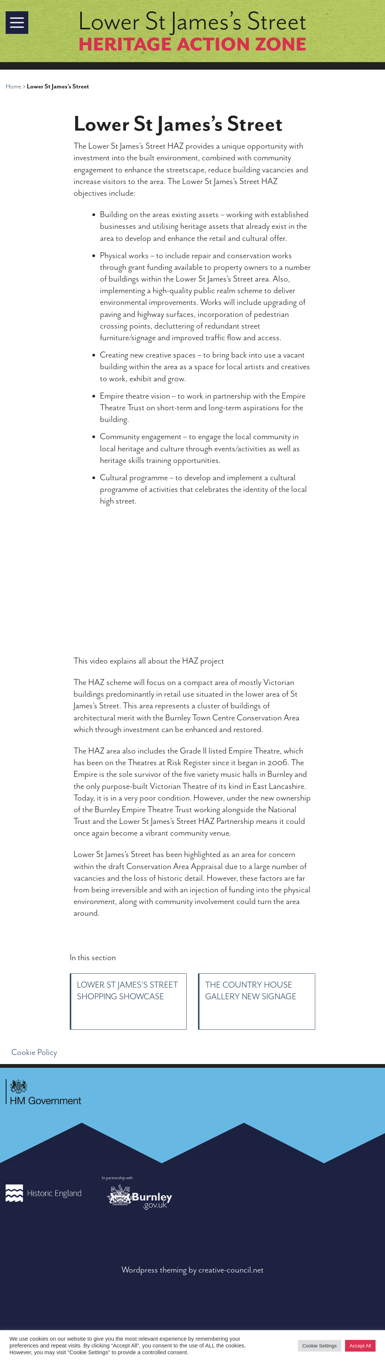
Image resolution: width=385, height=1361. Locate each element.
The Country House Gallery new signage (250, 991)
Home (13, 86)
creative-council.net (231, 1270)
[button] (17, 22)
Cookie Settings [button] (319, 1346)
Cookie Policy (34, 1052)
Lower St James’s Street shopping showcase (127, 991)
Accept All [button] (360, 1346)
